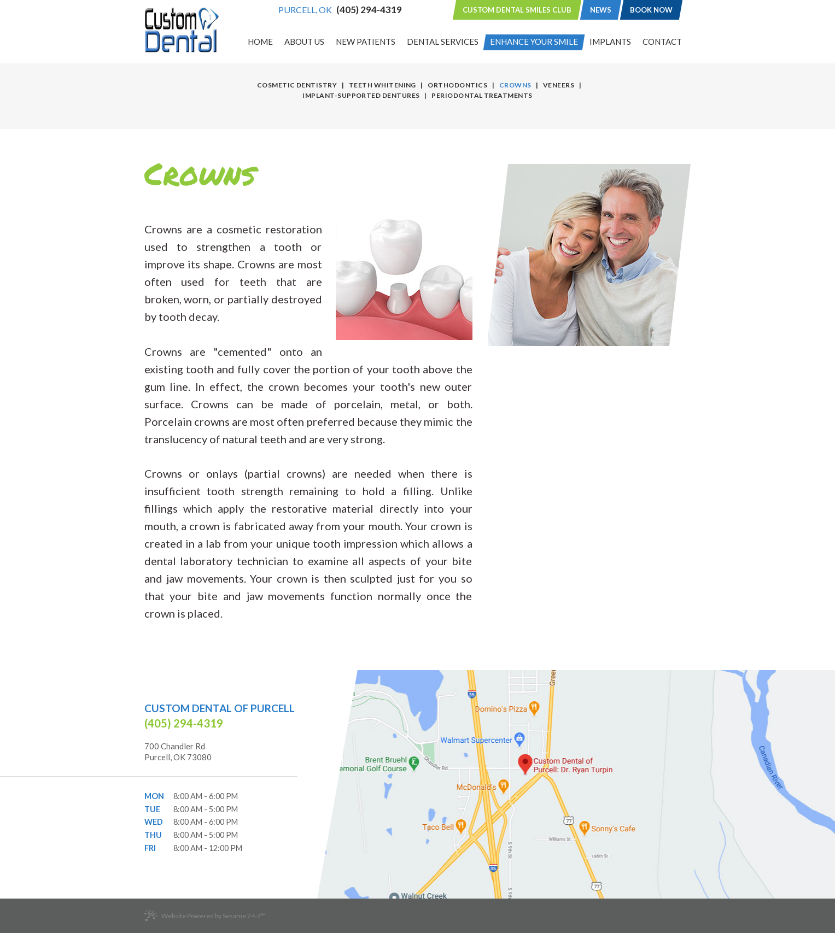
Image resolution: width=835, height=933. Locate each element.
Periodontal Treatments (482, 95)
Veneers (558, 85)
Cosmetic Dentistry (297, 85)
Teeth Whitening (382, 85)
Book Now (651, 9)
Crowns (515, 85)
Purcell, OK (305, 10)
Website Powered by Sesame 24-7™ (205, 916)
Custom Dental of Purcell (219, 708)
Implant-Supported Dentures (360, 95)
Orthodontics (457, 85)
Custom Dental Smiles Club (517, 9)
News (600, 9)
